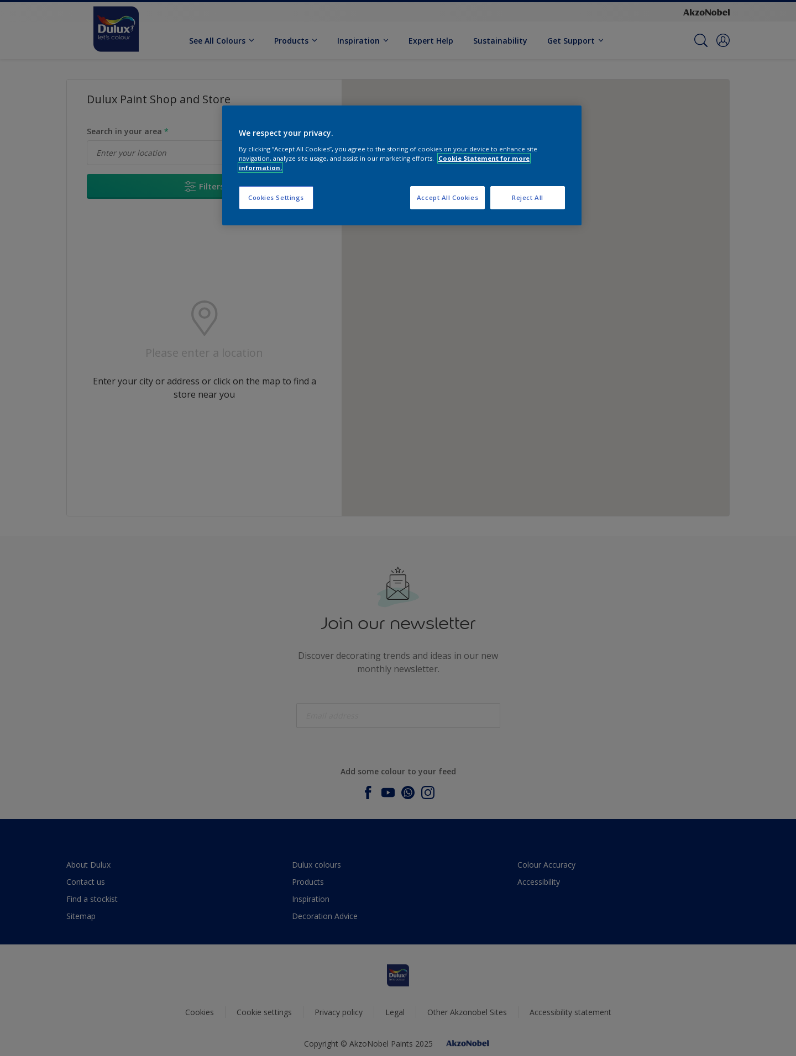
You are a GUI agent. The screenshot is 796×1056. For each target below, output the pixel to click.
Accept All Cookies (447, 197)
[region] (402, 165)
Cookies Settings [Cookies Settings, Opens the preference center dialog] (276, 197)
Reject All (527, 197)
